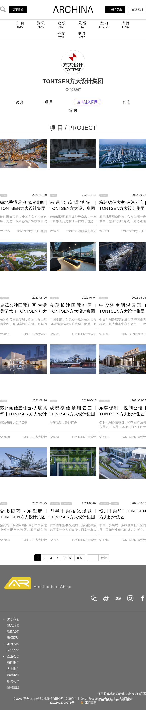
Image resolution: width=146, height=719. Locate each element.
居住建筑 (104, 195)
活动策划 (13, 675)
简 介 (20, 102)
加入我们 (13, 625)
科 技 (61, 34)
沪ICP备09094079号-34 (96, 698)
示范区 (4, 195)
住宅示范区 (104, 401)
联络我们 (13, 631)
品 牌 (126, 24)
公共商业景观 (66, 503)
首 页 (20, 24)
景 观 (82, 24)
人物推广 (13, 668)
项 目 (49, 102)
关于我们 (13, 619)
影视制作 (13, 681)
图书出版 (13, 687)
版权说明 (13, 637)
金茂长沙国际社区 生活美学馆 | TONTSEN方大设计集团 (23, 311)
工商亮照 (88, 702)
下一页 (67, 557)
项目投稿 (13, 644)
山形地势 (115, 503)
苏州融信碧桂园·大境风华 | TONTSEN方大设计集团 (23, 414)
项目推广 (13, 662)
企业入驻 (13, 650)
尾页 (80, 557)
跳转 (104, 557)
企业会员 (13, 656)
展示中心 (104, 298)
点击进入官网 (87, 102)
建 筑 (62, 24)
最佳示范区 (54, 503)
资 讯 (41, 24)
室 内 (104, 24)
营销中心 (4, 298)
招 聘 (73, 110)
